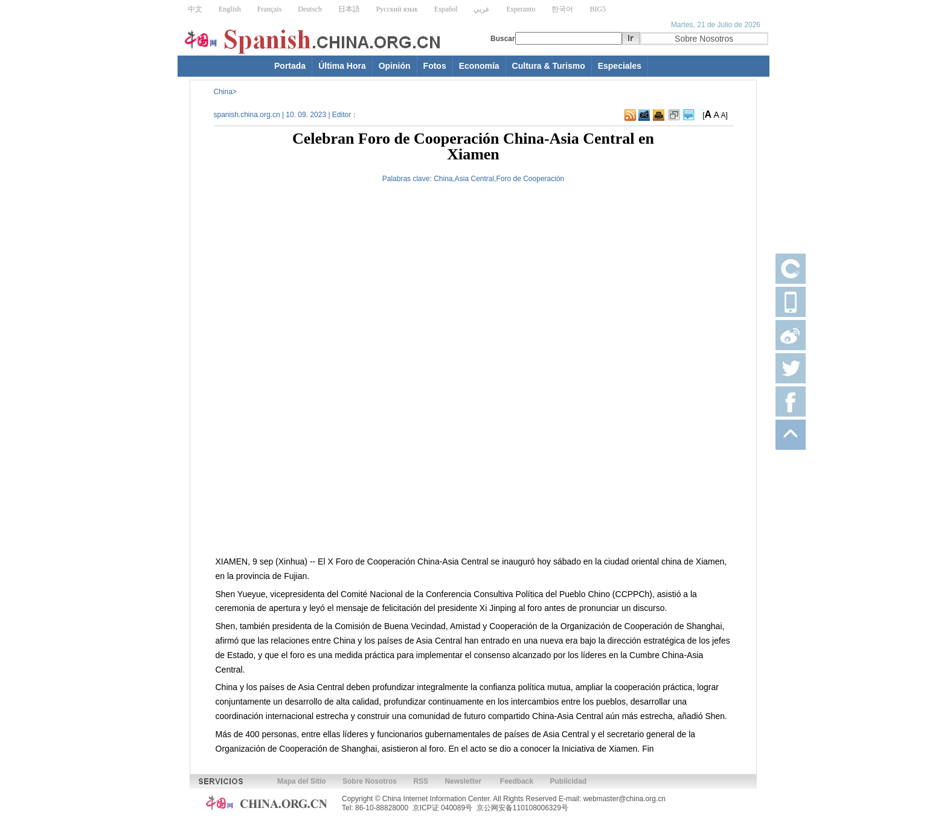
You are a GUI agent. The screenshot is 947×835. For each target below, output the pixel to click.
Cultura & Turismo (548, 66)
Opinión (395, 66)
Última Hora (342, 66)
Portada (290, 66)
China (223, 92)
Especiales (619, 66)
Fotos (434, 66)
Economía (479, 66)
